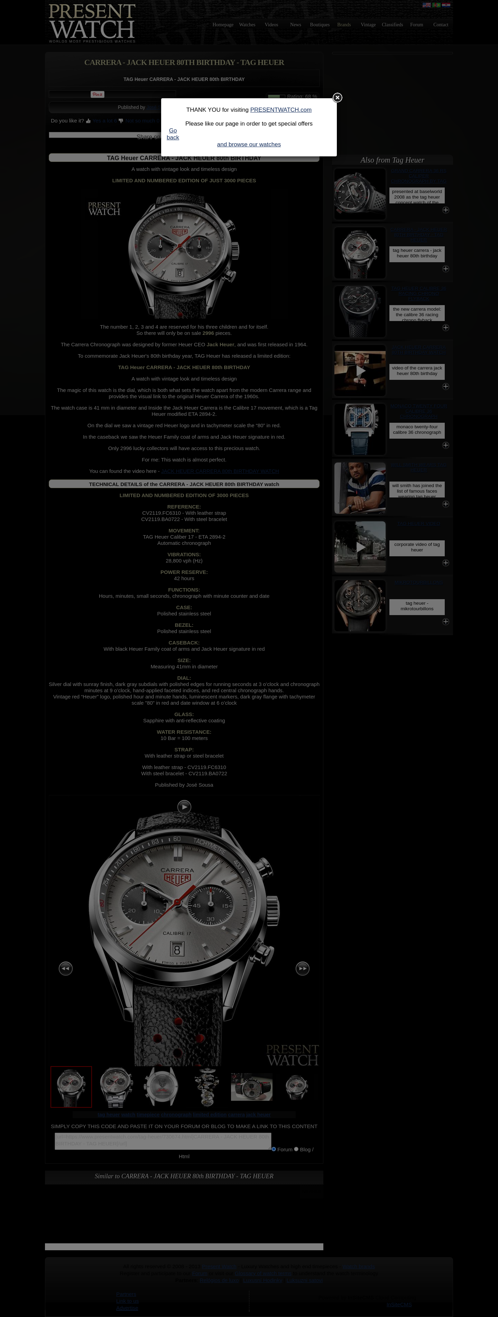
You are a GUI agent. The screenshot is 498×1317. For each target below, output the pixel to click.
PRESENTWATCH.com (281, 110)
